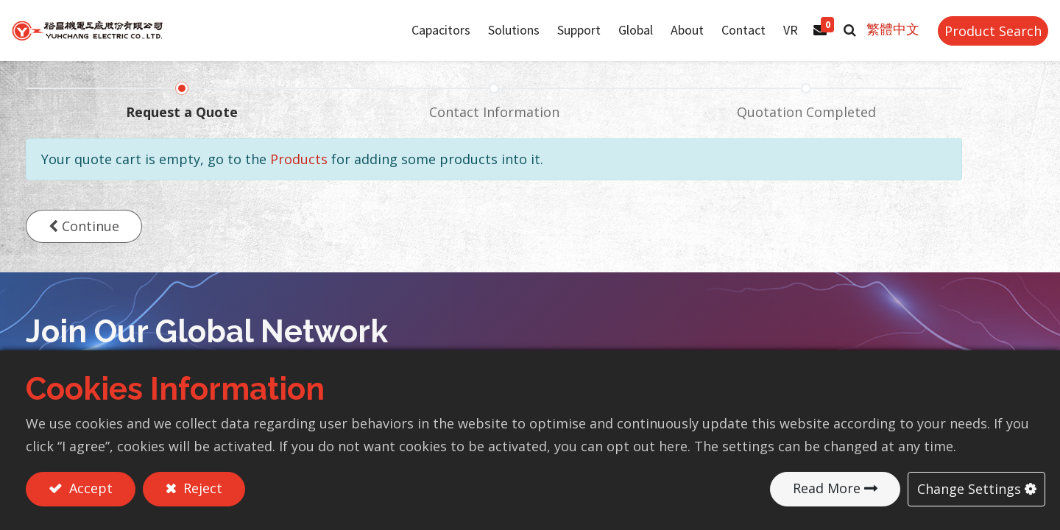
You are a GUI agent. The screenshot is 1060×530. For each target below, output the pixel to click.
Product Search (979, 39)
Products (299, 176)
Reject (201, 488)
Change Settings (969, 488)
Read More (827, 488)
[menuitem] (621, 39)
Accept (89, 488)
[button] (836, 39)
